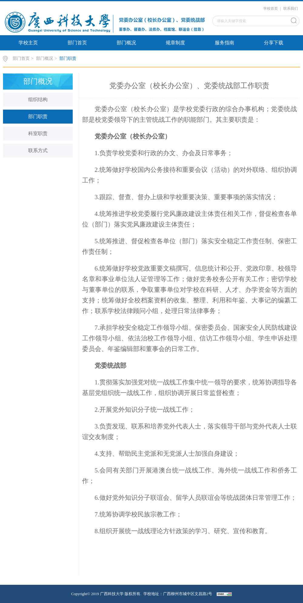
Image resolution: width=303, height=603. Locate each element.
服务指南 (224, 42)
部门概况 (126, 42)
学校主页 (28, 42)
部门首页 (77, 42)
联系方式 (38, 150)
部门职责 (67, 58)
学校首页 (270, 8)
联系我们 (290, 8)
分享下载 (273, 42)
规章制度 (175, 42)
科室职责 (38, 133)
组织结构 (38, 99)
